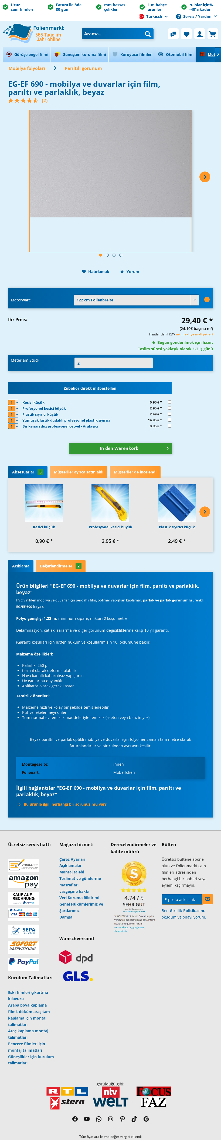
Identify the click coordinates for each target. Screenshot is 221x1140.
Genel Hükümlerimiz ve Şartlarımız (81, 907)
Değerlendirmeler (60, 566)
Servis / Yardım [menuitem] (194, 16)
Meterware (21, 299)
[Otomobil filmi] (175, 54)
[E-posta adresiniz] (182, 899)
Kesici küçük (33, 402)
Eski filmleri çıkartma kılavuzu (28, 995)
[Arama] (148, 33)
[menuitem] (118, 33)
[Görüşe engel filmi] (26, 54)
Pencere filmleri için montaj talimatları (26, 1047)
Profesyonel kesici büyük (44, 408)
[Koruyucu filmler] (131, 54)
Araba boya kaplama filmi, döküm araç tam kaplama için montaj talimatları (29, 1015)
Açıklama (20, 566)
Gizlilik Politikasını (187, 910)
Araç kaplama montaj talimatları (28, 1034)
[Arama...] (118, 33)
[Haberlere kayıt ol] (207, 899)
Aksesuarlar (27, 472)
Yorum (129, 271)
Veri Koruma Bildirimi (79, 897)
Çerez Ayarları (72, 859)
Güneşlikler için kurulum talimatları (31, 1060)
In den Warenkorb (134, 447)
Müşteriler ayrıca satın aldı (78, 472)
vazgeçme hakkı (74, 891)
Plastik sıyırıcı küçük (40, 414)
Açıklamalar (70, 865)
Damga (65, 917)
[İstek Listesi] (186, 33)
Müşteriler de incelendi (135, 472)
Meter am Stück (25, 360)
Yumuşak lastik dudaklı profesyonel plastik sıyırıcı (66, 420)
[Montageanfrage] (173, 33)
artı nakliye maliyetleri (194, 334)
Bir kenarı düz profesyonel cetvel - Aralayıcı (60, 426)
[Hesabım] (199, 33)
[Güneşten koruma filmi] (79, 54)
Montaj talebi (71, 872)
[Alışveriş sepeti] (213, 33)
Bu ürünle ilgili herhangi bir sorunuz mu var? (63, 804)
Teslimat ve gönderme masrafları (80, 881)
